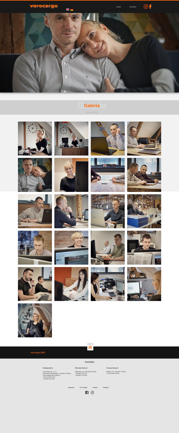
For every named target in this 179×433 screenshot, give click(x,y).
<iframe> (89, 415)
